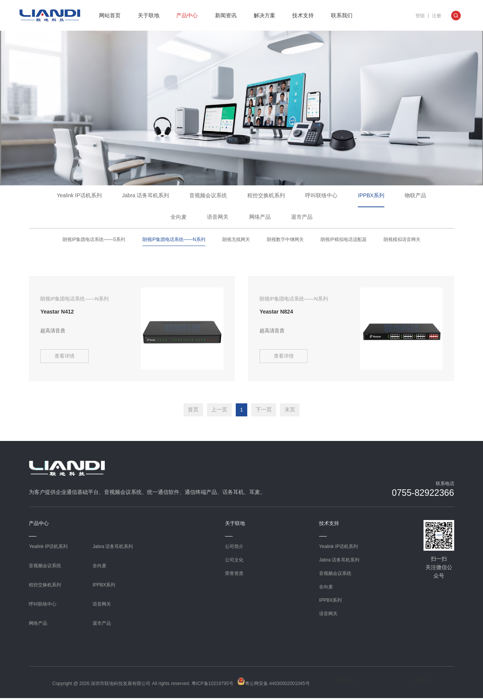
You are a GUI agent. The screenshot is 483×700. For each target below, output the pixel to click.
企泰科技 (420, 682)
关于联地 (148, 15)
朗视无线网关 (236, 241)
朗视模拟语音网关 (402, 241)
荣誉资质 (234, 575)
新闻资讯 (226, 15)
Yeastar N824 (276, 312)
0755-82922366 (421, 494)
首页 (191, 412)
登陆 (420, 15)
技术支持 (303, 15)
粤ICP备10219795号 (212, 685)
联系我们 (341, 15)
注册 (436, 15)
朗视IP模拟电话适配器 (343, 241)
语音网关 (217, 218)
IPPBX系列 (371, 196)
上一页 (218, 412)
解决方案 (264, 15)
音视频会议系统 (208, 196)
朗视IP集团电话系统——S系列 (94, 241)
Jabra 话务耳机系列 (145, 196)
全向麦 (178, 218)
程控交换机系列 (266, 196)
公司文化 (234, 561)
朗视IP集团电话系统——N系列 (173, 241)
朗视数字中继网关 (285, 241)
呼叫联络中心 (322, 196)
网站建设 (346, 682)
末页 (291, 412)
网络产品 (260, 218)
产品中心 (187, 15)
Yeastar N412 (57, 312)
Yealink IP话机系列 (79, 196)
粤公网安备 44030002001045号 (273, 683)
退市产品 (302, 218)
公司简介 (234, 548)
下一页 (264, 412)
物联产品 (416, 196)
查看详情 (66, 359)
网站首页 (110, 15)
